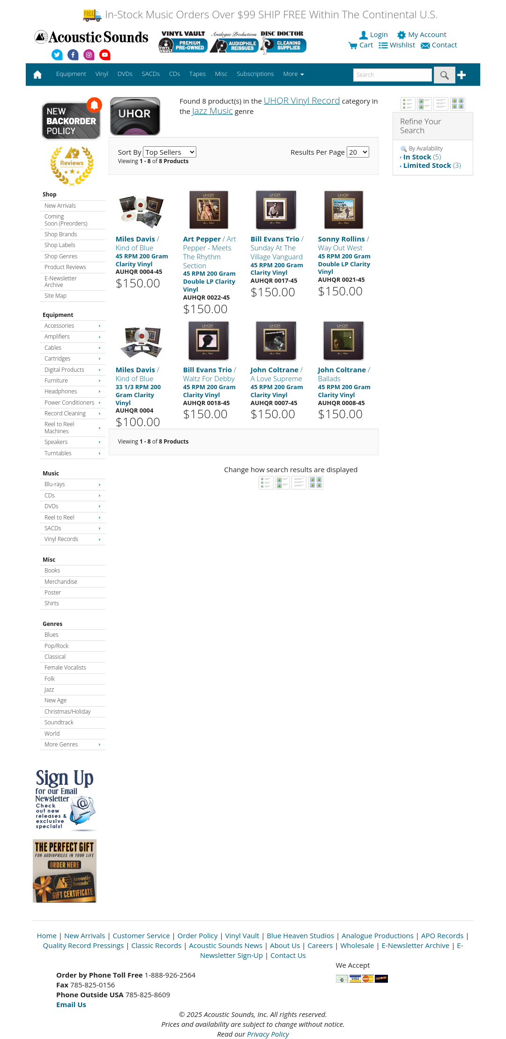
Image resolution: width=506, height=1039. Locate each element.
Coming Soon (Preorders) (66, 219)
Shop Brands (61, 234)
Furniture (73, 380)
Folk (50, 679)
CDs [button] (174, 73)
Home (47, 935)
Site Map (56, 296)
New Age (56, 700)
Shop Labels (60, 245)
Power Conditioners (73, 403)
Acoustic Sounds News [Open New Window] (225, 945)
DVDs (73, 506)
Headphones (73, 391)
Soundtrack (59, 722)
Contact (440, 44)
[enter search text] (392, 75)
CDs (73, 495)
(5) (422, 156)
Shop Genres (61, 256)
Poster (53, 592)
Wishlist (398, 44)
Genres (52, 624)
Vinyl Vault (242, 935)
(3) (432, 165)
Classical (55, 657)
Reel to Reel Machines (73, 427)
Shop (50, 194)
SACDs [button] (151, 73)
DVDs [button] (125, 73)
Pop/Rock (56, 646)
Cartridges (73, 358)
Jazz (49, 689)
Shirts (52, 603)
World (52, 734)
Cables (73, 348)
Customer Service (141, 935)
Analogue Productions (378, 935)
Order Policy (198, 935)
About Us (285, 945)
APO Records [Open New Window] (442, 935)
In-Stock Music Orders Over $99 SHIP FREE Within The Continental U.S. (260, 14)
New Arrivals (60, 206)
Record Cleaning (73, 413)
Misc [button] (221, 73)
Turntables (73, 453)
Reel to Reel (73, 517)
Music (51, 473)
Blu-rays (73, 484)
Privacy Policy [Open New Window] (268, 1034)
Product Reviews (65, 267)
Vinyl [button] (102, 73)
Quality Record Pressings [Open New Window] (83, 945)
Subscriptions (255, 73)
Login (374, 34)
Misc (49, 560)
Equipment (58, 315)
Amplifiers (73, 336)
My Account (422, 34)
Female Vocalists (65, 667)
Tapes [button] (197, 73)
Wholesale (357, 945)
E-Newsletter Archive (61, 281)
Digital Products (73, 370)
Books (52, 570)
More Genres (73, 744)
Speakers (73, 442)
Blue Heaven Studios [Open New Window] (300, 935)
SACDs (73, 528)
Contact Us (288, 955)
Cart (360, 44)
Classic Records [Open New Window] (156, 945)
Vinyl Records (73, 539)
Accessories (73, 326)
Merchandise (61, 582)
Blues (52, 635)
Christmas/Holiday (67, 711)
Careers (320, 945)
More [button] (293, 73)
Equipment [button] (71, 73)
